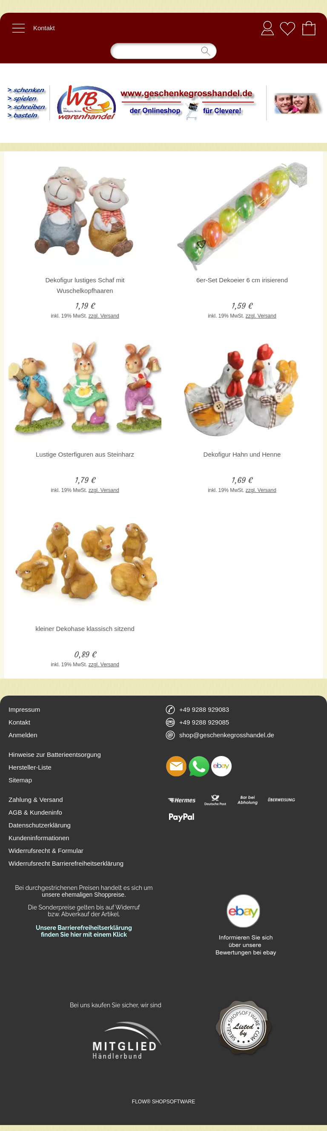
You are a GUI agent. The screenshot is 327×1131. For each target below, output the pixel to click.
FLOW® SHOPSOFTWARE (163, 1102)
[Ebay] (221, 766)
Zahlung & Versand (36, 799)
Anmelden (267, 27)
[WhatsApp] (198, 766)
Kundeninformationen (39, 837)
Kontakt (44, 27)
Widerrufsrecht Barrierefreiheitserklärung (66, 863)
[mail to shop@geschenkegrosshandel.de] (176, 766)
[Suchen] (163, 51)
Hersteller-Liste (30, 767)
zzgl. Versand (104, 316)
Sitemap (20, 780)
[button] (18, 28)
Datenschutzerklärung (40, 825)
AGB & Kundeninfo (35, 812)
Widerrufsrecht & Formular (46, 850)
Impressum (24, 709)
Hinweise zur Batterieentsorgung (55, 754)
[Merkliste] (287, 28)
